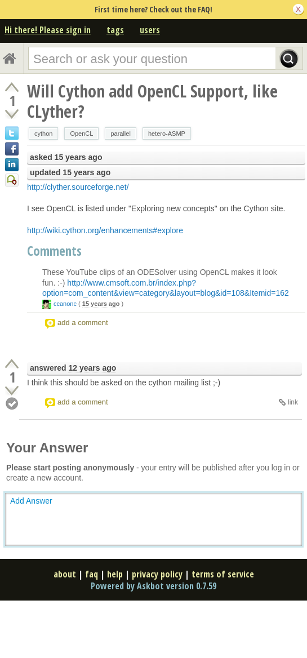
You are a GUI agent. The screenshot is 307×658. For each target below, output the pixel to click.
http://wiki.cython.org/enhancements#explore (105, 230)
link (293, 402)
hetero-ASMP (166, 133)
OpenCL (81, 133)
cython (43, 133)
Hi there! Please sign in (48, 30)
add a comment (82, 322)
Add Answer (31, 500)
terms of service (223, 574)
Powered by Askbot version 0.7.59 (153, 586)
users (150, 30)
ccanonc (65, 303)
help (115, 574)
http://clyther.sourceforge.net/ (78, 187)
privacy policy (157, 574)
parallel (120, 133)
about (65, 574)
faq (91, 574)
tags (115, 30)
